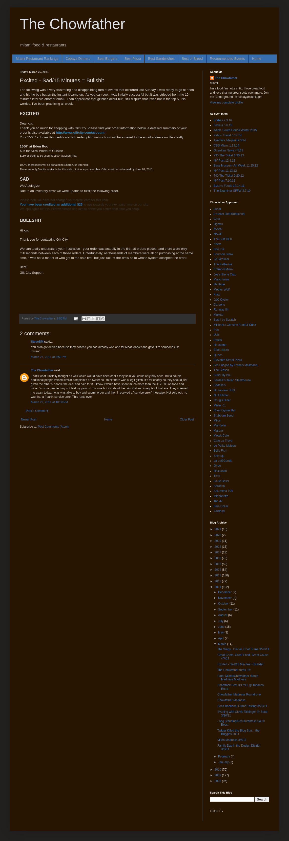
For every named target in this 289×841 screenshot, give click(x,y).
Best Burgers (107, 59)
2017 (218, 552)
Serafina (219, 486)
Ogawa (218, 224)
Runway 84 (221, 309)
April (221, 638)
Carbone (219, 304)
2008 (218, 781)
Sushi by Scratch (225, 319)
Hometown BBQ (224, 390)
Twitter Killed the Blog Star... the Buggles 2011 (238, 732)
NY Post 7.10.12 (224, 180)
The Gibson (221, 370)
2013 (218, 575)
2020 (218, 535)
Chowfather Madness (231, 700)
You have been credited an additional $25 (51, 204)
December (225, 592)
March (222, 644)
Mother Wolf (221, 289)
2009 (218, 775)
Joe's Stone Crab (225, 274)
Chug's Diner (222, 400)
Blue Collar (221, 506)
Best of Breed (192, 59)
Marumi (219, 430)
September (225, 609)
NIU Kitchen (221, 395)
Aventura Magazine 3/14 (230, 140)
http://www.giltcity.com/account (80, 132)
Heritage (219, 284)
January (223, 762)
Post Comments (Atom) (53, 426)
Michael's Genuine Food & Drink (235, 325)
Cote (217, 219)
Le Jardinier (221, 259)
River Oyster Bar (225, 410)
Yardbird (219, 511)
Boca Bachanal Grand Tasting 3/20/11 (242, 706)
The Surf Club (223, 239)
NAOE (218, 234)
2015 (218, 564)
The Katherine (223, 264)
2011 (218, 587)
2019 (218, 541)
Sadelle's (220, 385)
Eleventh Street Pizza (228, 360)
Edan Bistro (221, 350)
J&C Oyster (221, 299)
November (225, 598)
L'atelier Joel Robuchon (229, 214)
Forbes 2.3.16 (223, 120)
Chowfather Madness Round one (239, 694)
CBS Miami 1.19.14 (226, 145)
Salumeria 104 (223, 491)
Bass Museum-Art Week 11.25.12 (236, 165)
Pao (216, 330)
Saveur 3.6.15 (223, 125)
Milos (217, 420)
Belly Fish (220, 450)
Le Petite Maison (225, 445)
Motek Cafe (221, 435)
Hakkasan (220, 471)
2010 (218, 769)
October (223, 603)
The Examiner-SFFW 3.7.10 (232, 190)
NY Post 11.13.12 (225, 170)
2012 (218, 581)
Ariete (217, 244)
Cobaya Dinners (77, 59)
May (221, 632)
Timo (217, 476)
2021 (218, 529)
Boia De (219, 249)
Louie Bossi (221, 481)
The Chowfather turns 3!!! (234, 670)
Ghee (217, 465)
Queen (218, 355)
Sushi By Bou (222, 375)
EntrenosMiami (223, 269)
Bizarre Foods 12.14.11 (229, 186)
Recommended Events (227, 59)
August (223, 615)
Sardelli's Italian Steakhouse (232, 380)
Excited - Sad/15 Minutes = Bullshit (240, 664)
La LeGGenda (223, 461)
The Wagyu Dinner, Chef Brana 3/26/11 (243, 649)
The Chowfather (72, 24)
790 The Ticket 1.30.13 (229, 155)
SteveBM (37, 341)
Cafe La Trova (223, 440)
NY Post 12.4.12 (224, 160)
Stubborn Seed (223, 415)
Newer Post (28, 419)
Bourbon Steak (223, 254)
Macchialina (221, 279)
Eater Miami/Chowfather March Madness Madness (237, 677)
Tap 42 (218, 501)
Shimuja (219, 456)
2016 (218, 558)
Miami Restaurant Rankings (37, 59)
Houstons (220, 345)
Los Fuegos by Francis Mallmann (235, 365)
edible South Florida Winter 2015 (235, 130)
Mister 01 (220, 405)
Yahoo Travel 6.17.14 (228, 135)
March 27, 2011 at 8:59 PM (48, 357)
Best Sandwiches (161, 59)
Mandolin (220, 425)
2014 (218, 569)
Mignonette (221, 496)
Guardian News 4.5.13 (228, 150)
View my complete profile (226, 102)
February (224, 756)
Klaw (217, 294)
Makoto (218, 314)
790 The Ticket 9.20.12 (229, 175)
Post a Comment (37, 411)
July (221, 621)
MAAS (218, 229)
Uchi (217, 334)
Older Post (187, 419)
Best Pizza (132, 59)
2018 (218, 546)
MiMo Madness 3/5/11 (232, 740)
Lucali (217, 209)
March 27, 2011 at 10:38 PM (49, 402)
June (221, 627)
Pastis (218, 340)
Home (256, 59)
